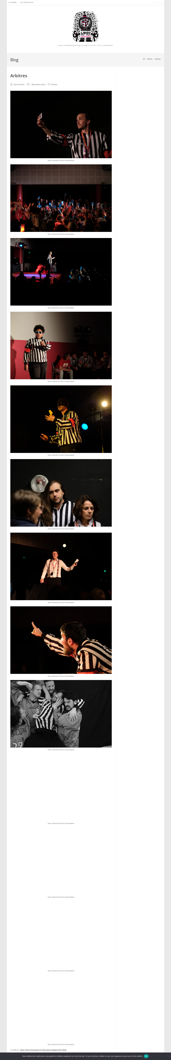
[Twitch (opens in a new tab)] (162, 2)
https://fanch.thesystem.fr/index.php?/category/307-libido (43, 1050)
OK (146, 1056)
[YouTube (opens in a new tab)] (159, 2)
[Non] (168, 1056)
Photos (54, 84)
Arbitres (158, 59)
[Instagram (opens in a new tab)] (156, 2)
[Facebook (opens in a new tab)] (154, 2)
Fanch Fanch (19, 84)
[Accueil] (144, 59)
